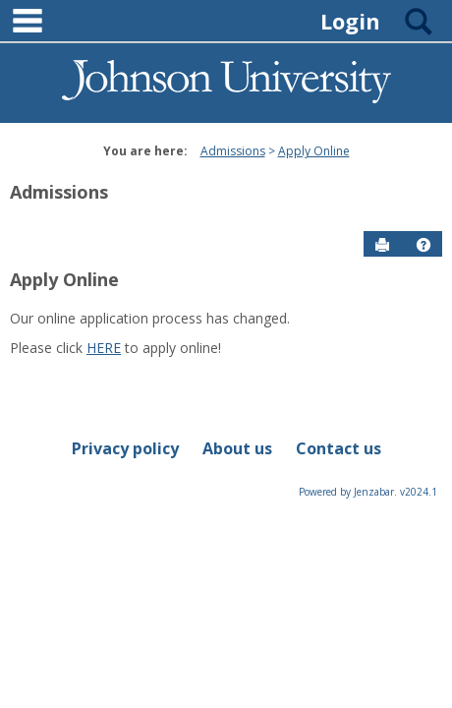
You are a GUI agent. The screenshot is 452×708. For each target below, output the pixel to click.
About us (237, 448)
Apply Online (314, 151)
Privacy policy (125, 448)
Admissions (232, 151)
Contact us (338, 448)
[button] (423, 245)
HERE (103, 347)
